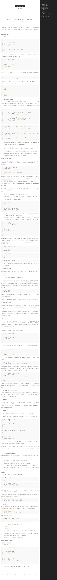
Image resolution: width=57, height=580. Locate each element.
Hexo (16, 578)
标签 (20, 11)
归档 (22, 11)
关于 (25, 11)
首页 (14, 11)
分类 (17, 11)
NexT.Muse (20, 578)
